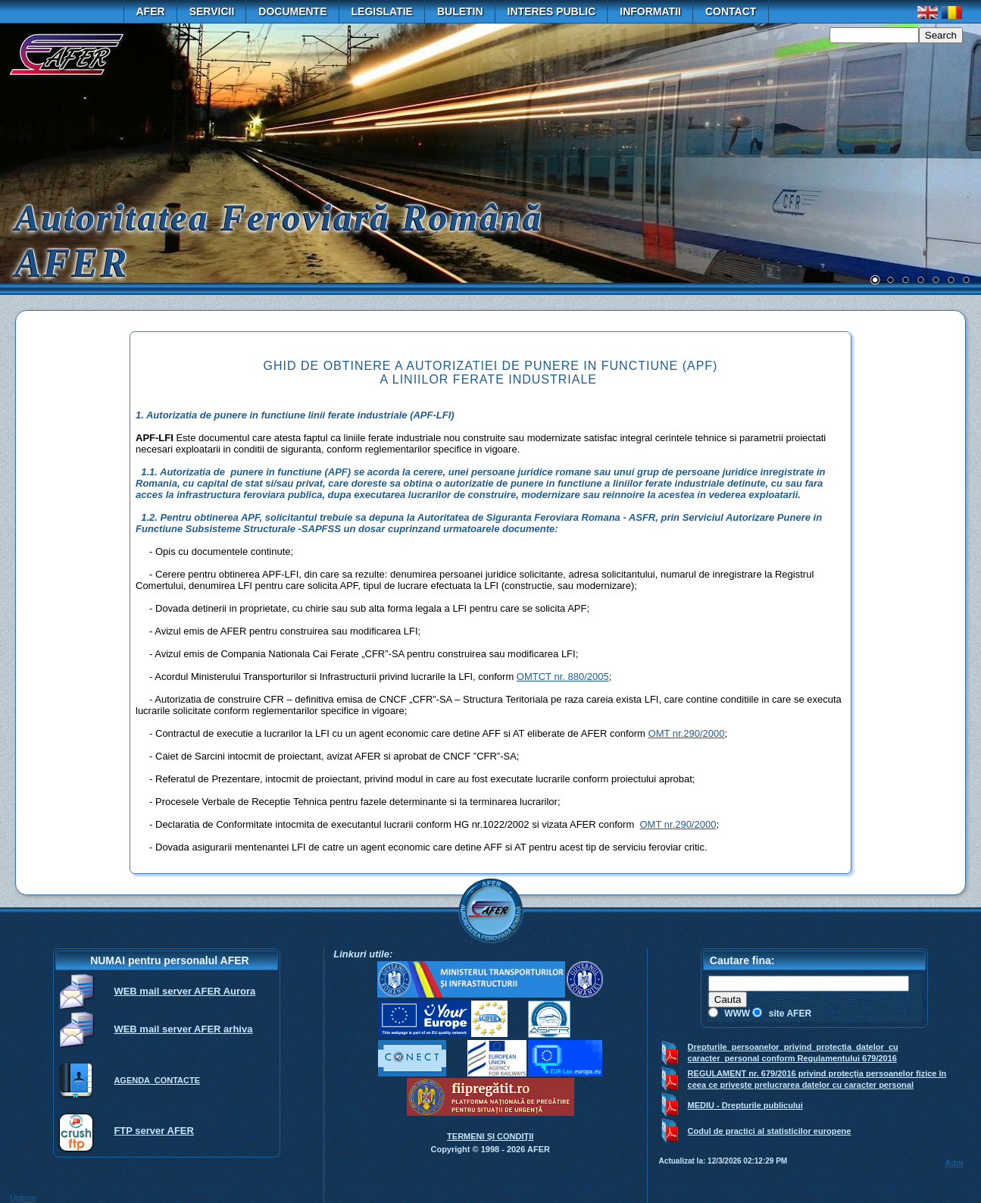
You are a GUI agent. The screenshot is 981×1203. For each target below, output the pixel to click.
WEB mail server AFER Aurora (184, 991)
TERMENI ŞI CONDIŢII (490, 1136)
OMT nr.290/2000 (686, 733)
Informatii (650, 11)
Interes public (552, 11)
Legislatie (382, 11)
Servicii (212, 11)
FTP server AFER (154, 1130)
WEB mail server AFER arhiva (183, 1029)
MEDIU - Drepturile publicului (745, 1105)
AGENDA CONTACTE (157, 1080)
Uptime (23, 1197)
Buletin (460, 11)
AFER (150, 11)
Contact (730, 11)
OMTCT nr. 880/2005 (563, 676)
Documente (292, 11)
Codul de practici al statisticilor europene (769, 1131)
